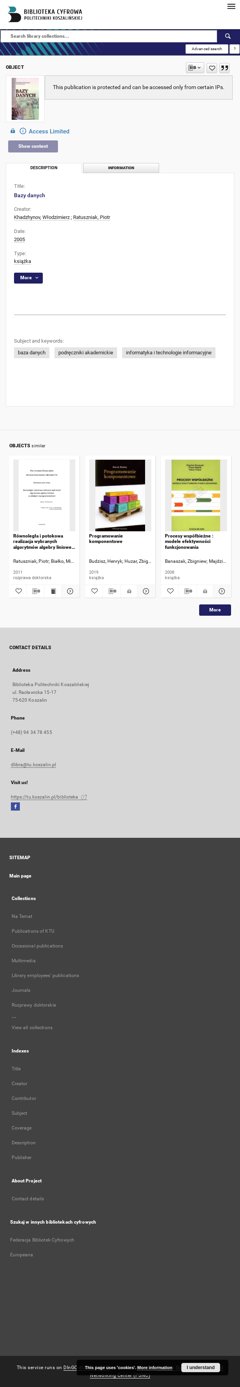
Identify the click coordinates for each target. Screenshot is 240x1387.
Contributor (24, 1098)
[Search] (228, 36)
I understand (201, 1367)
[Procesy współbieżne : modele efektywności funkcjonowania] (196, 496)
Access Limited (38, 131)
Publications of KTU (33, 931)
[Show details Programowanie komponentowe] (145, 591)
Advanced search (207, 49)
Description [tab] (44, 167)
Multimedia (24, 960)
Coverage (22, 1128)
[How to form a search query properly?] (234, 49)
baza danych (32, 353)
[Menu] (231, 6)
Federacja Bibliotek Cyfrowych (42, 1240)
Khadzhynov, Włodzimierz (42, 217)
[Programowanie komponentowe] (120, 496)
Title (16, 1069)
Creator (20, 1083)
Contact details (28, 1198)
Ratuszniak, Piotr (91, 217)
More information (154, 1367)
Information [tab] (121, 168)
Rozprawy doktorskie (34, 1005)
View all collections (32, 1027)
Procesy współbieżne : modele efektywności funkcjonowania (189, 541)
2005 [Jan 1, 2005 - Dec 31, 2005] (19, 239)
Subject (20, 1113)
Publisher (22, 1157)
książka (22, 261)
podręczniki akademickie (85, 353)
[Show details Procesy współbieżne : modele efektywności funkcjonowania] (220, 591)
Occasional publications (37, 946)
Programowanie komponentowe (106, 538)
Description (24, 1142)
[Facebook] (15, 807)
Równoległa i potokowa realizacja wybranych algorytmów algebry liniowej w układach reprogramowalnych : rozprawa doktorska (43, 541)
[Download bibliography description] (35, 591)
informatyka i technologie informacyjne (169, 353)
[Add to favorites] (212, 68)
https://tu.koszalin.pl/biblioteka (49, 797)
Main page (20, 876)
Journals (21, 990)
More (215, 610)
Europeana (21, 1254)
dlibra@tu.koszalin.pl (33, 764)
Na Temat (22, 916)
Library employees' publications (45, 975)
